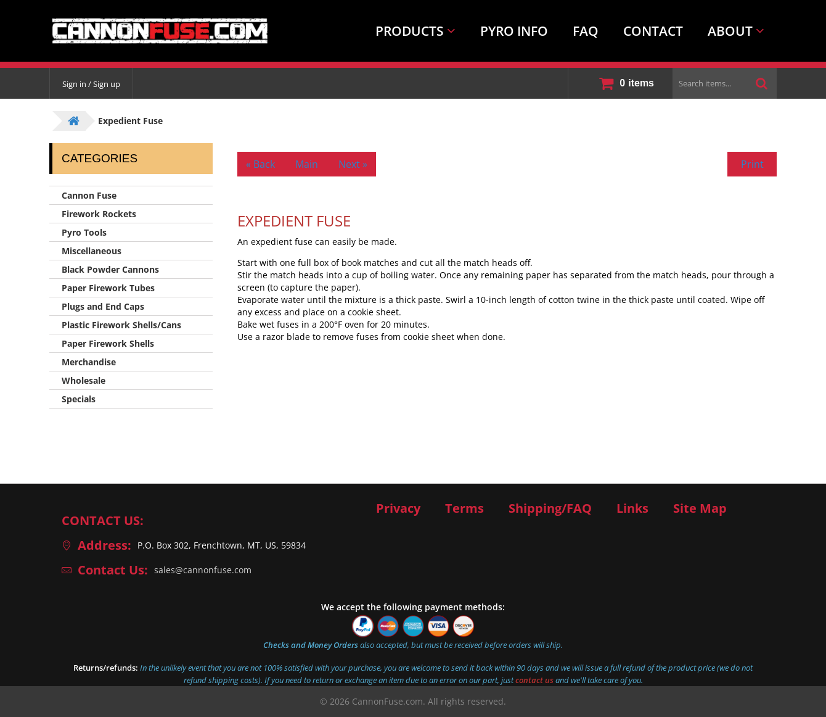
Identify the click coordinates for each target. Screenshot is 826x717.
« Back (260, 164)
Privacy (398, 508)
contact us (534, 680)
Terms (464, 508)
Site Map (700, 508)
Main (306, 164)
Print (752, 164)
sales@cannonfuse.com (202, 570)
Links (632, 508)
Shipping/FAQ (550, 508)
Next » (352, 164)
